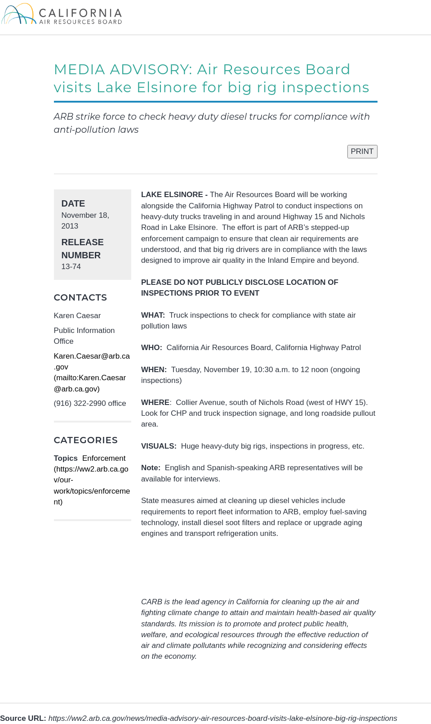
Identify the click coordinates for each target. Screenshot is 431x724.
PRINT (362, 151)
